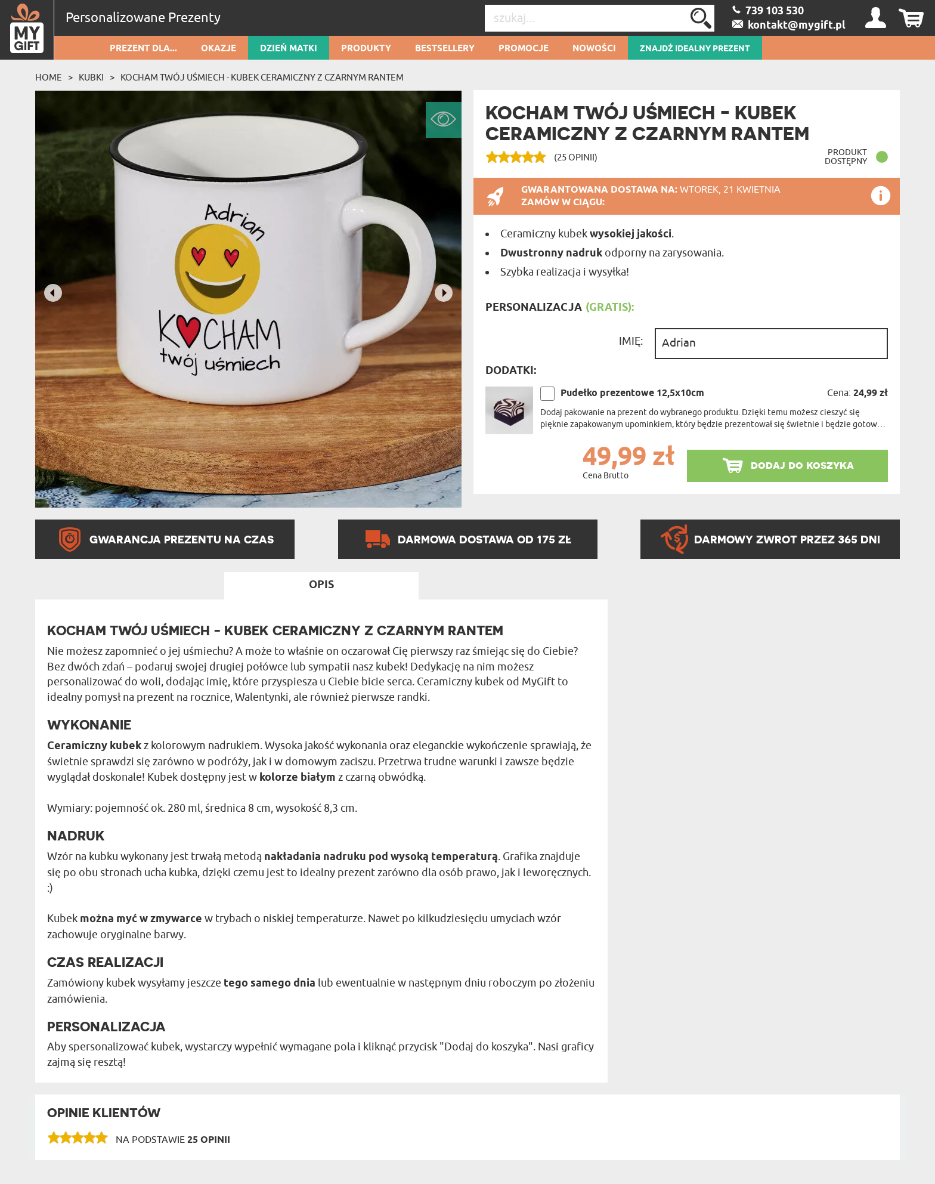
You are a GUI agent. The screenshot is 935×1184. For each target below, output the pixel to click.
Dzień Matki (288, 49)
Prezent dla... (143, 49)
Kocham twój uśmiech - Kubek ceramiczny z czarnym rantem (262, 77)
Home (48, 77)
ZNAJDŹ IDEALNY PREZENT (695, 49)
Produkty (366, 49)
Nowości (594, 49)
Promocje (524, 49)
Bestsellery (445, 49)
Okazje (218, 49)
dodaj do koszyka (802, 465)
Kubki (91, 77)
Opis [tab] (321, 585)
